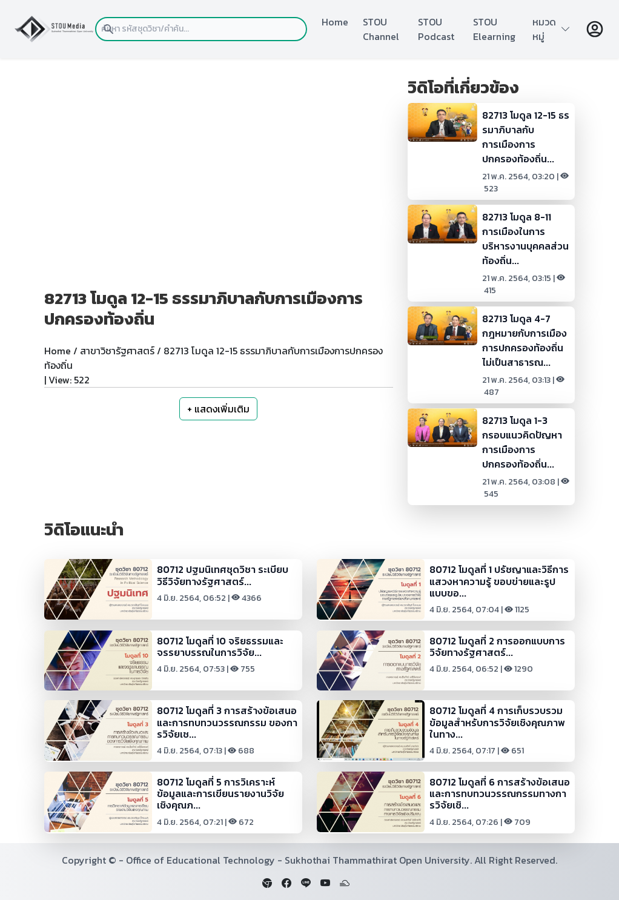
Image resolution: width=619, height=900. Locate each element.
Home (335, 22)
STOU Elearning (494, 29)
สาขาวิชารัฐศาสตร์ (117, 350)
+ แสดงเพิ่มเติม (218, 409)
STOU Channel (381, 29)
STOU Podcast (436, 29)
